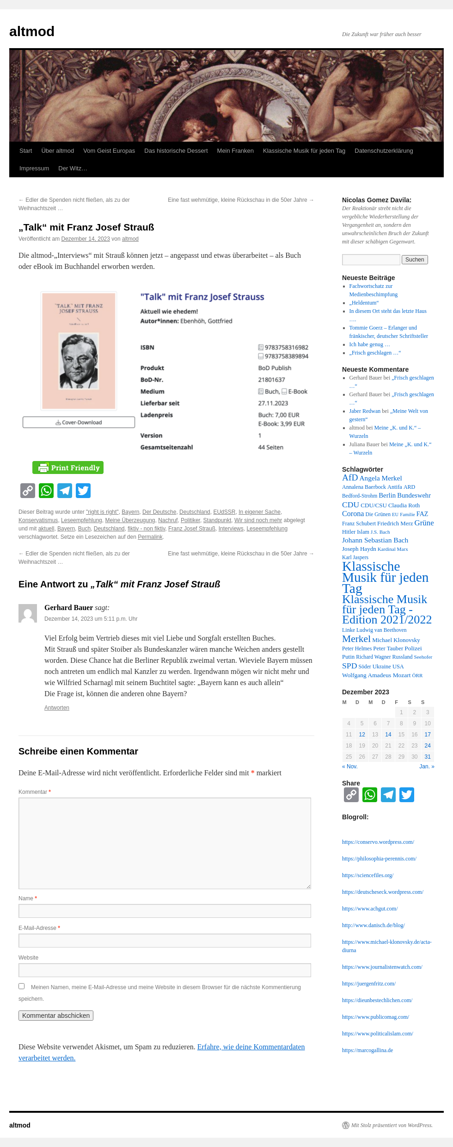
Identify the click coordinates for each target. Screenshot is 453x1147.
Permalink (150, 537)
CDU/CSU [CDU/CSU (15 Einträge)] (374, 505)
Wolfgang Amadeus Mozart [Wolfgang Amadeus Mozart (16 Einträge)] (376, 675)
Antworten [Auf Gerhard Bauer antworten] (56, 707)
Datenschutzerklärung (384, 150)
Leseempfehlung (81, 520)
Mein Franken (235, 150)
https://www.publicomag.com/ (375, 1017)
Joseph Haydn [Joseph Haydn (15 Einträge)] (359, 548)
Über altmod (57, 150)
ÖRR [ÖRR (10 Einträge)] (417, 675)
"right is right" (102, 512)
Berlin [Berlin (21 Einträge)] (387, 495)
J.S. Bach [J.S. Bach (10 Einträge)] (380, 532)
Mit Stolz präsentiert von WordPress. (392, 1125)
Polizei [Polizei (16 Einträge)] (413, 648)
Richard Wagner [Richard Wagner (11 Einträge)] (373, 657)
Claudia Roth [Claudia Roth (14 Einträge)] (404, 505)
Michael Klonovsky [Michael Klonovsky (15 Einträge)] (396, 639)
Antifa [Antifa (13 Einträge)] (394, 487)
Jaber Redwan (365, 411)
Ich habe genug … (369, 344)
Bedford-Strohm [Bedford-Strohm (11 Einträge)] (359, 496)
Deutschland (194, 512)
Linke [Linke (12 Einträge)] (348, 630)
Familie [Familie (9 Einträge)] (407, 514)
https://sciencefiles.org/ (367, 875)
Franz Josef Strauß (191, 528)
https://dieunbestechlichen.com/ (377, 1000)
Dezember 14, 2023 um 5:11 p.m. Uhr (90, 619)
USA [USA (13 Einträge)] (398, 666)
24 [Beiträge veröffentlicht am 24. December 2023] (428, 745)
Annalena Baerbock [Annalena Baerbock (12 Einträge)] (364, 487)
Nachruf (168, 520)
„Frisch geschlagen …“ (375, 352)
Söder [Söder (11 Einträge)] (365, 667)
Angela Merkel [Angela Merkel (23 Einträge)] (381, 478)
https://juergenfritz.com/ (369, 983)
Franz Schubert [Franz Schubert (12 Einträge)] (359, 523)
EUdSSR (224, 512)
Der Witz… (72, 168)
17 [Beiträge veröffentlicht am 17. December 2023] (428, 734)
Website (28, 957)
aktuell (46, 528)
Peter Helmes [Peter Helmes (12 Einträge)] (357, 648)
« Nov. (350, 766)
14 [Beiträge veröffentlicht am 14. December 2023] (388, 734)
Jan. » (427, 766)
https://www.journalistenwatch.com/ (382, 967)
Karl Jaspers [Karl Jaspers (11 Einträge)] (355, 558)
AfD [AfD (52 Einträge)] (350, 477)
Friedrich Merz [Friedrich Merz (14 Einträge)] (395, 523)
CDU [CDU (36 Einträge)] (350, 504)
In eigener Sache (260, 512)
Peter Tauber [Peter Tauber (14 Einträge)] (388, 648)
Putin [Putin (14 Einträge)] (348, 657)
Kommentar (34, 792)
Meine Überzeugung (130, 520)
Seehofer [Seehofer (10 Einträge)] (423, 657)
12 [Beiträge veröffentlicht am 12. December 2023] (362, 734)
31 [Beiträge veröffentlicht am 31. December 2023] (428, 757)
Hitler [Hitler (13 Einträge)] (348, 532)
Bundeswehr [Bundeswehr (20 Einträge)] (414, 495)
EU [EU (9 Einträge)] (395, 514)
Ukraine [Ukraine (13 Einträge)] (382, 666)
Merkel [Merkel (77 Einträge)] (356, 638)
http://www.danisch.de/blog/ (373, 925)
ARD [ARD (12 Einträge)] (409, 487)
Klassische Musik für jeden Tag (304, 150)
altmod (32, 31)
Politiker (190, 520)
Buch (84, 528)
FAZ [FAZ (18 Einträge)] (422, 513)
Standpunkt (217, 520)
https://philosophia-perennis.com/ (379, 858)
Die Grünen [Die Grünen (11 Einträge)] (378, 514)
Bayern (130, 512)
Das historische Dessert (176, 150)
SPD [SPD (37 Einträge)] (349, 665)
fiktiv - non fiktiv (146, 528)
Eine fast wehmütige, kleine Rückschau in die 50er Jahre (241, 200)
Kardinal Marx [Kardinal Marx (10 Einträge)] (393, 549)
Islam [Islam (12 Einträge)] (363, 532)
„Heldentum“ (364, 302)
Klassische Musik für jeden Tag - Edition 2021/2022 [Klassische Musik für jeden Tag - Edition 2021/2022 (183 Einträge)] (387, 609)
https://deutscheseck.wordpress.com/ (382, 892)
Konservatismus (38, 520)
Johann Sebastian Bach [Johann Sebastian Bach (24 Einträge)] (375, 540)
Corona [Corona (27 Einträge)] (353, 513)
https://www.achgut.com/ (370, 908)
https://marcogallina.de (367, 1050)
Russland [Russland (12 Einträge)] (402, 657)
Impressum (34, 168)
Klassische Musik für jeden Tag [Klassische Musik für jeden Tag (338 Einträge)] (385, 577)
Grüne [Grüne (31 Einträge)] (424, 522)
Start (25, 150)
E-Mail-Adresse (39, 928)
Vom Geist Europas (109, 150)
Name (27, 898)
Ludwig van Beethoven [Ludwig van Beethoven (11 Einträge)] (381, 630)
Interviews (231, 528)
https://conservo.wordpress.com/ (378, 842)
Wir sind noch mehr (258, 520)
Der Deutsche (159, 512)
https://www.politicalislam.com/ (377, 1033)
